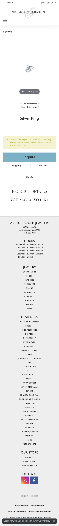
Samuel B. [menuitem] (29, 407)
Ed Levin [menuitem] (29, 428)
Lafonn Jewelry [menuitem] (29, 432)
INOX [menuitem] (29, 354)
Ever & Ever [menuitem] (29, 342)
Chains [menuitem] (29, 288)
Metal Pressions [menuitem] (29, 419)
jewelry (8, 31)
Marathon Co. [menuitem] (29, 375)
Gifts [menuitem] (29, 308)
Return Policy (29, 465)
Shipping (16, 166)
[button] (8, 2)
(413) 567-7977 (29, 106)
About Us (29, 457)
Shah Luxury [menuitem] (29, 411)
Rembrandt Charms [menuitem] (29, 399)
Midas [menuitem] (29, 379)
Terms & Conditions (17, 511)
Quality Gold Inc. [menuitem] (29, 395)
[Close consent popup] (54, 521)
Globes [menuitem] (29, 304)
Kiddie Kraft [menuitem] (29, 366)
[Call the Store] (29, 232)
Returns (43, 166)
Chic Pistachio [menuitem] (29, 330)
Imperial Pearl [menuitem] (29, 350)
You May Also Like (29, 200)
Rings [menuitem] (29, 276)
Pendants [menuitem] (29, 296)
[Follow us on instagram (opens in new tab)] (25, 480)
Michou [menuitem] (29, 436)
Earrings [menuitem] (29, 280)
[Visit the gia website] (24, 496)
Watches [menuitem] (29, 300)
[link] (48, 2)
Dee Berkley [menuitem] (29, 338)
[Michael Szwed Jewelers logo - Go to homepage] (29, 12)
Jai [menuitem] (29, 362)
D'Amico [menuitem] (29, 334)
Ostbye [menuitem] (29, 391)
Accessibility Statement (40, 511)
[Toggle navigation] (5, 21)
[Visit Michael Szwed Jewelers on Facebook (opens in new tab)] (34, 480)
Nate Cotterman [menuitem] (29, 387)
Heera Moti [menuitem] (29, 346)
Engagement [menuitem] (29, 272)
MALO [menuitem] (29, 371)
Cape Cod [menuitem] (29, 423)
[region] (29, 69)
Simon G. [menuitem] (29, 415)
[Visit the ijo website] (34, 496)
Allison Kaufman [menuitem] (29, 322)
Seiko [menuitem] (29, 440)
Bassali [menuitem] (29, 326)
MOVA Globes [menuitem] (30, 383)
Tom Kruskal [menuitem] (29, 444)
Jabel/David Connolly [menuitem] (29, 358)
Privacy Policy (30, 461)
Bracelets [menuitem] (29, 292)
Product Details (29, 192)
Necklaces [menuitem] (29, 284)
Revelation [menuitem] (29, 403)
